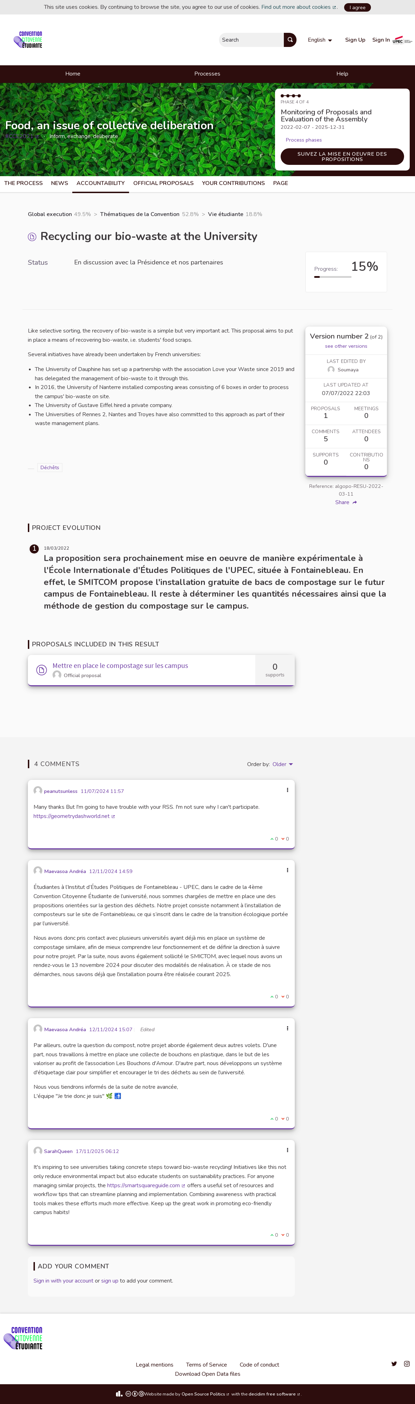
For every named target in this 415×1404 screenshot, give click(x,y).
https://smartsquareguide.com (146, 1185)
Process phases (304, 139)
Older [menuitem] (279, 764)
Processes (207, 74)
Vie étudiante (225, 214)
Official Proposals (163, 183)
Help (342, 74)
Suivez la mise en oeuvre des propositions (342, 156)
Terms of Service (206, 1365)
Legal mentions (154, 1365)
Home (72, 74)
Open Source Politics (206, 1394)
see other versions (346, 345)
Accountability (101, 183)
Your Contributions (233, 183)
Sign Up (355, 40)
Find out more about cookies (299, 7)
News (59, 183)
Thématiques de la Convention (139, 214)
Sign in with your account (63, 1281)
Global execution (50, 214)
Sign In (381, 40)
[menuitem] (321, 40)
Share (346, 502)
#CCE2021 (22, 136)
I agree (358, 7)
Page (280, 183)
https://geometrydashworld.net (74, 816)
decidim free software (275, 1394)
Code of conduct (259, 1365)
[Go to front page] (29, 40)
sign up (109, 1281)
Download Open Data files (207, 1374)
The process (23, 183)
